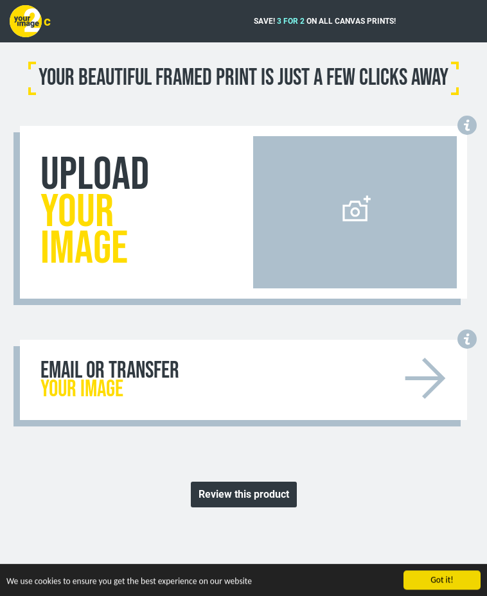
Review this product (244, 494)
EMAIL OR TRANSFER (109, 380)
